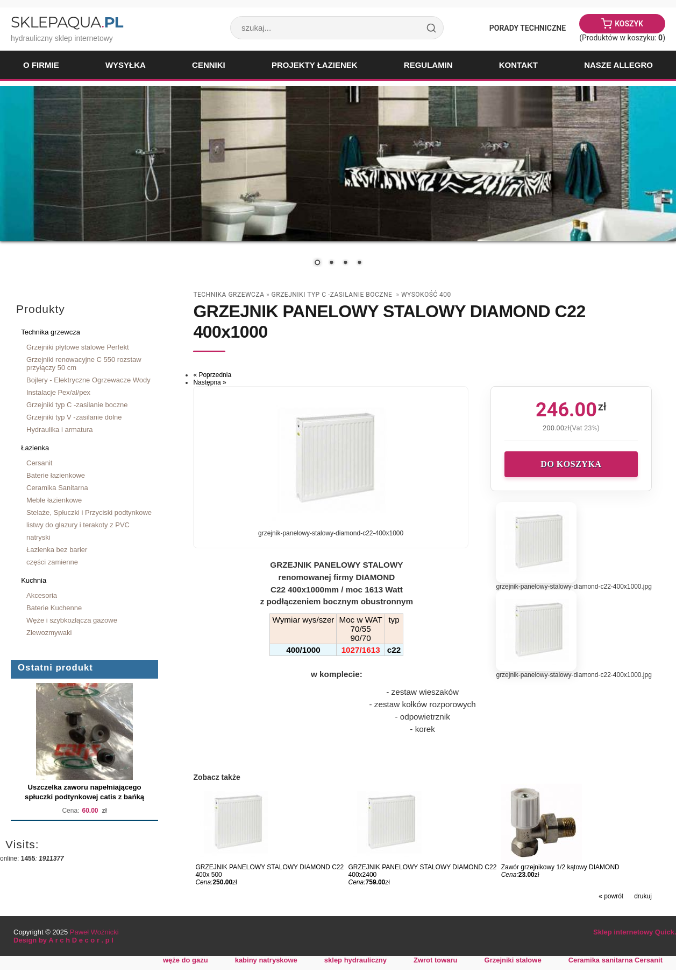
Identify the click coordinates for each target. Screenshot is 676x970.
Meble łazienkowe (54, 500)
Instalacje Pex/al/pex (58, 392)
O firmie (41, 64)
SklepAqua (67, 22)
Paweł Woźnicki (94, 932)
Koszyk (629, 23)
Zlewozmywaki (49, 633)
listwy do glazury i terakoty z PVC (78, 525)
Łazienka (35, 448)
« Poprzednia (212, 375)
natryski (38, 537)
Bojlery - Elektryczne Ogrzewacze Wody (88, 380)
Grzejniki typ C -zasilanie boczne (76, 405)
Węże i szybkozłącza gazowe (71, 620)
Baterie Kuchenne (54, 608)
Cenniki (208, 64)
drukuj (643, 896)
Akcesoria (41, 595)
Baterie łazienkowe (55, 475)
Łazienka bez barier (56, 550)
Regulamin (428, 64)
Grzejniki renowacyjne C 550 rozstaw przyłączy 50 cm (83, 363)
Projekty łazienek (315, 64)
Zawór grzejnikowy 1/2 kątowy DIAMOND (560, 867)
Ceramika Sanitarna (57, 488)
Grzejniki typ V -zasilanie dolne (74, 417)
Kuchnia (33, 580)
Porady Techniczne (527, 28)
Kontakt (518, 64)
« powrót (611, 896)
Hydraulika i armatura (59, 429)
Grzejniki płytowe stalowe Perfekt (77, 347)
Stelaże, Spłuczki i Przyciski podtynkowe (89, 512)
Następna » (209, 382)
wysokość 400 (426, 294)
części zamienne (52, 562)
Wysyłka (125, 64)
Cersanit (39, 463)
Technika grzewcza (50, 332)
